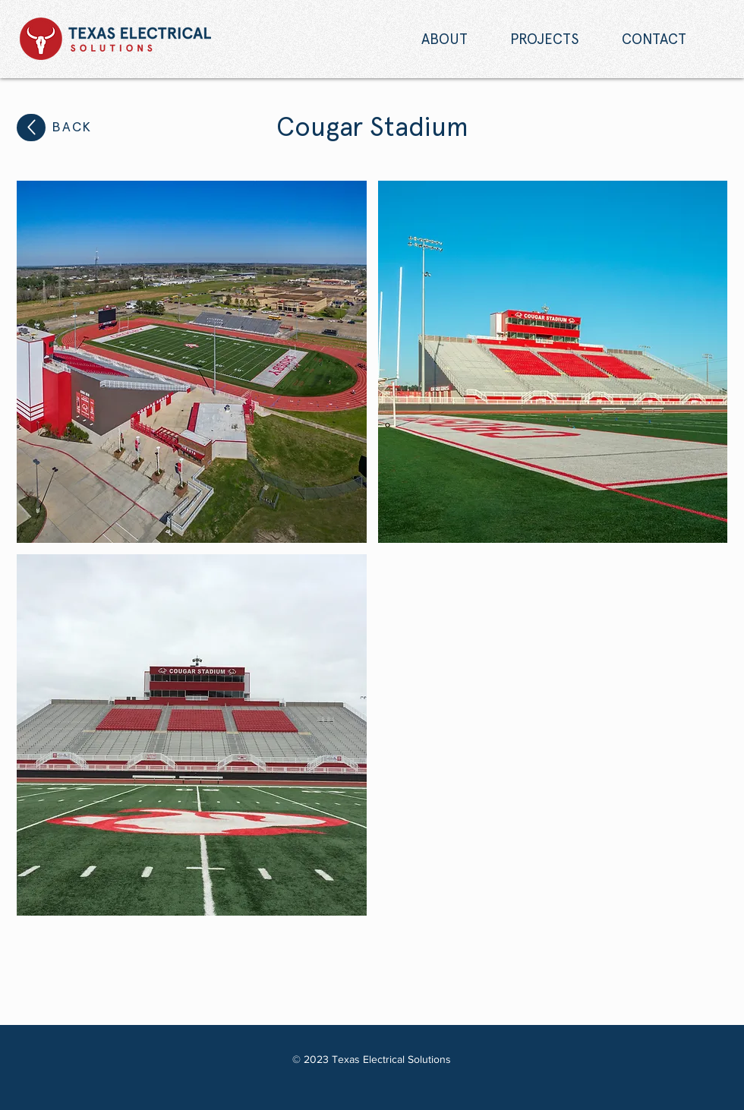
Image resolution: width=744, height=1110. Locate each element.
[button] (192, 362)
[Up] (31, 127)
